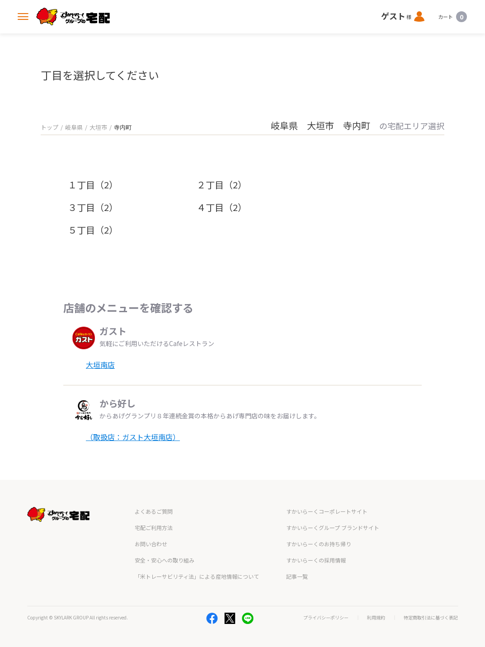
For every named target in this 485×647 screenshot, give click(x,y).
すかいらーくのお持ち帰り (318, 544)
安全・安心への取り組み (164, 560)
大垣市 (98, 127)
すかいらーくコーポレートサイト (326, 511)
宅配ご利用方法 (154, 527)
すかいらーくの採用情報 (316, 560)
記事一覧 (297, 576)
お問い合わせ (151, 544)
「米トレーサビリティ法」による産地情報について (197, 576)
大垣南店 (100, 364)
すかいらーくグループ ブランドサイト (332, 527)
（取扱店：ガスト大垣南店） (133, 436)
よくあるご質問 (154, 511)
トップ (49, 127)
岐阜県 (74, 127)
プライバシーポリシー (325, 617)
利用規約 (376, 617)
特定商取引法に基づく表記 (431, 617)
